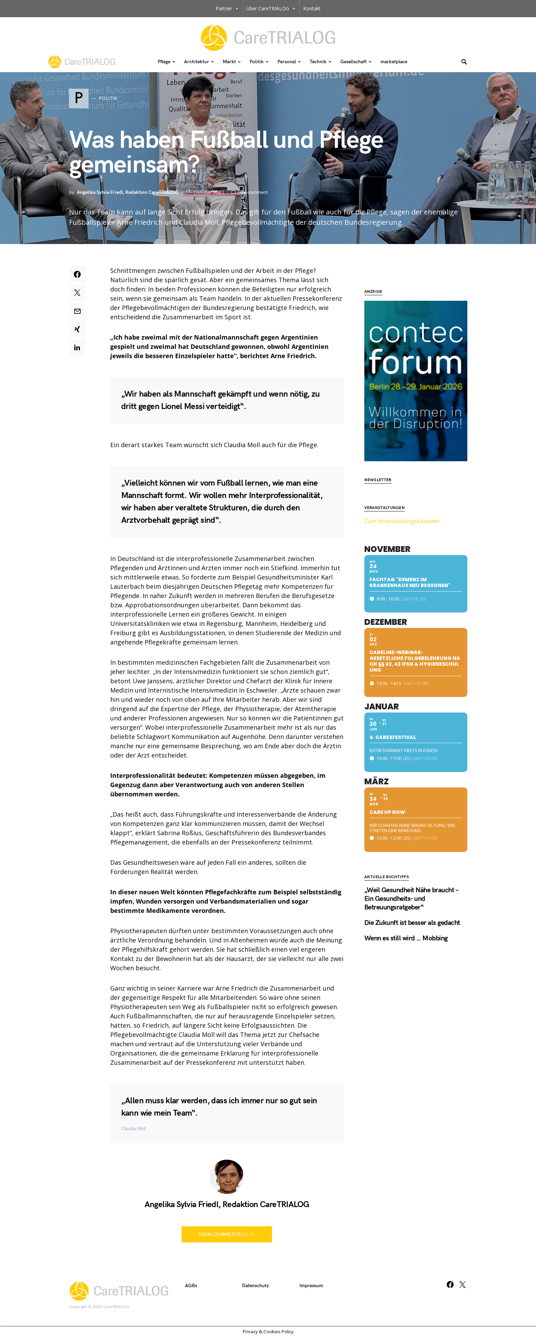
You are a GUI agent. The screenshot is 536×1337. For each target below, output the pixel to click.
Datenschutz (255, 1286)
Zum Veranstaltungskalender (402, 500)
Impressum (311, 1286)
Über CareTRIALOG (271, 8)
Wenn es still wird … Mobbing (406, 918)
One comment (252, 192)
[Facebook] (450, 1284)
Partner (227, 8)
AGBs (191, 1286)
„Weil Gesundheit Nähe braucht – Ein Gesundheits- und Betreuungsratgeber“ (411, 878)
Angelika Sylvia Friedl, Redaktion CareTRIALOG (127, 192)
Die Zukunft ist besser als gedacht (412, 902)
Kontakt (312, 8)
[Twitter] (462, 1284)
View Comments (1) (223, 1234)
